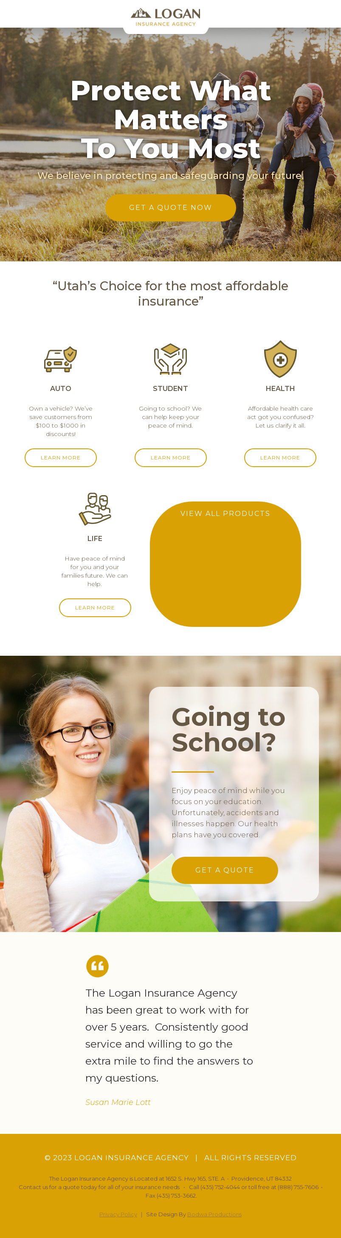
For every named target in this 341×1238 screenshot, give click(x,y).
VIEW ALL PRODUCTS (225, 514)
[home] (170, 17)
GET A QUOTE (224, 870)
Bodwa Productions (214, 1214)
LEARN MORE (61, 457)
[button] (327, 14)
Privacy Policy (118, 1214)
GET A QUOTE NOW (170, 208)
